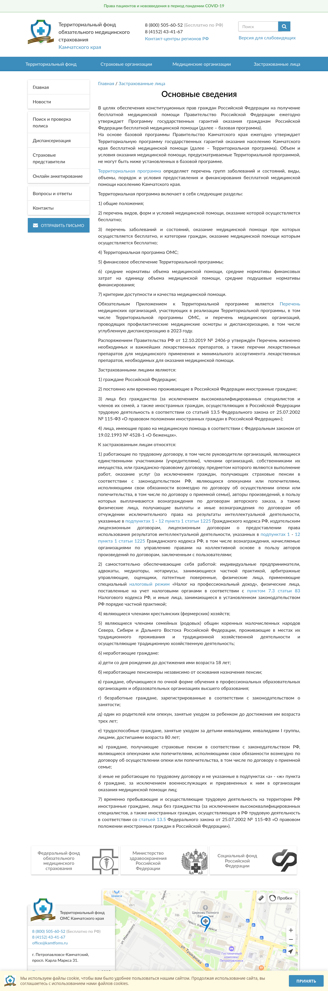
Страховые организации (126, 64)
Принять (306, 981)
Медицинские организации (201, 64)
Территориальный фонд (50, 64)
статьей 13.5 (152, 819)
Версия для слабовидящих (267, 37)
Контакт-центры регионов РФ (177, 38)
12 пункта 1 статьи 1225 (184, 520)
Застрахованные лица (277, 64)
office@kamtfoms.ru (50, 942)
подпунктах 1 (139, 520)
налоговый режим (149, 584)
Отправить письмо (58, 225)
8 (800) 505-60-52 (164, 25)
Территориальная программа (129, 170)
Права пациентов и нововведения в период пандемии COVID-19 (164, 5)
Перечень (290, 303)
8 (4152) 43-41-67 (164, 31)
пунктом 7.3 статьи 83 (273, 590)
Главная (106, 83)
